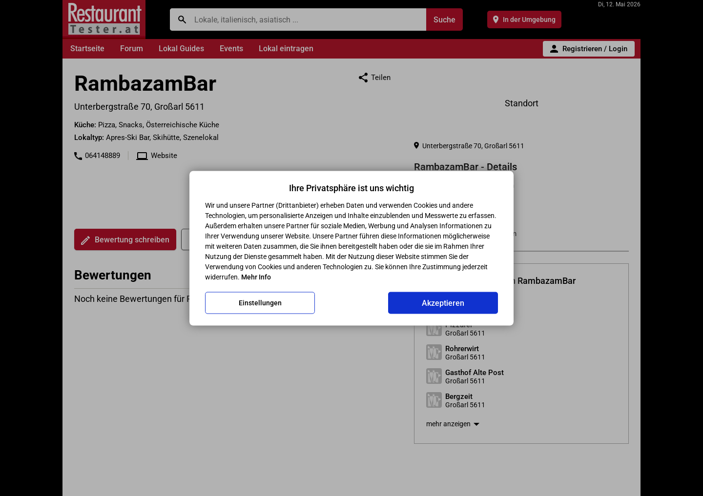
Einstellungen (260, 303)
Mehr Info (256, 276)
